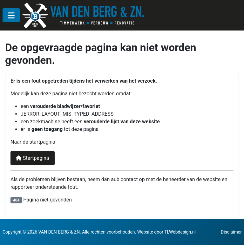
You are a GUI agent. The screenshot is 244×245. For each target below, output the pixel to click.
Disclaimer (231, 232)
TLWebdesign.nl (180, 232)
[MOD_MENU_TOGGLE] (11, 15)
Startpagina (32, 158)
